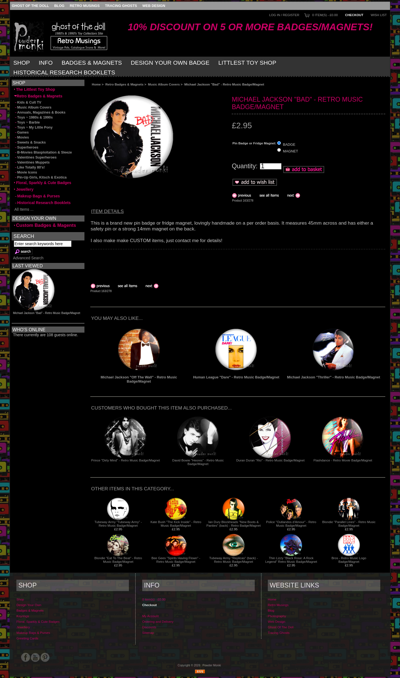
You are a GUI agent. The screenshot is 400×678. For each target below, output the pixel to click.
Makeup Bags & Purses (37, 196)
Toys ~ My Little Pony (33, 127)
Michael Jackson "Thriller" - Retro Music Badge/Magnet (333, 377)
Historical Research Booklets (64, 72)
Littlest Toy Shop (247, 62)
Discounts (149, 627)
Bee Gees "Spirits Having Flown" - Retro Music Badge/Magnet (175, 559)
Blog (59, 6)
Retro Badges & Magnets (124, 84)
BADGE (289, 144)
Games (21, 132)
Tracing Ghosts (121, 6)
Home (96, 84)
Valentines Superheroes (35, 157)
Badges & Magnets (92, 62)
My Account (150, 616)
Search (24, 236)
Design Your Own (28, 605)
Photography (277, 616)
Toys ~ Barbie (27, 122)
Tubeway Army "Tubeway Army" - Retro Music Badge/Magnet (118, 523)
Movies (21, 137)
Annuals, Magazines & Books (40, 112)
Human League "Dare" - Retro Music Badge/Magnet (236, 377)
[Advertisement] (153, 91)
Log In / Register (284, 15)
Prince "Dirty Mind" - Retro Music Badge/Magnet (125, 460)
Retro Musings (85, 6)
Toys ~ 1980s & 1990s (33, 117)
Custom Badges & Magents (45, 225)
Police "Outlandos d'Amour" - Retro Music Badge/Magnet (291, 523)
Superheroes (26, 147)
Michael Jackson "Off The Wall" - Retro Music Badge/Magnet (139, 379)
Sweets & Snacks (30, 142)
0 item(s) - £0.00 (325, 15)
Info (46, 62)
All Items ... (24, 209)
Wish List (379, 15)
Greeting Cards (27, 638)
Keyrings (22, 616)
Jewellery (24, 189)
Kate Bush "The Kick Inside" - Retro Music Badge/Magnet (176, 523)
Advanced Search (28, 258)
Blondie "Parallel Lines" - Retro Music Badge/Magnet (349, 523)
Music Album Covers (164, 84)
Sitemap (148, 632)
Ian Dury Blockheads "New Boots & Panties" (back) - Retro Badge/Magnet (233, 523)
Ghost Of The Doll (30, 6)
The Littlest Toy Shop (34, 89)
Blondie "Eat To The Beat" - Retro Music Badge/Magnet (118, 559)
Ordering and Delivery (158, 621)
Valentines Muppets (32, 162)
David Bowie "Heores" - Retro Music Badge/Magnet (198, 462)
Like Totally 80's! (29, 167)
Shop (21, 62)
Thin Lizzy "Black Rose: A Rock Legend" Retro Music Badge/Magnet (291, 559)
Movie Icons (25, 172)
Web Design (153, 6)
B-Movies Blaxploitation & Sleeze (43, 152)
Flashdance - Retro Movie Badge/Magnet (342, 460)
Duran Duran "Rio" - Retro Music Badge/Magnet (270, 460)
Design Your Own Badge (170, 62)
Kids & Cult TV (27, 102)
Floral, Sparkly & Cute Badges (42, 182)
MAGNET (290, 151)
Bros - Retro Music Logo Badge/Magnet (348, 559)
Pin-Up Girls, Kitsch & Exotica (40, 177)
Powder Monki (211, 665)
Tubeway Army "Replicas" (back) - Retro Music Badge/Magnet (233, 559)
